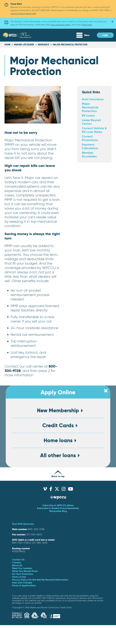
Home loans (58, 440)
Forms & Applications (24, 585)
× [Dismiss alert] (110, 20)
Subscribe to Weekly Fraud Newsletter (58, 508)
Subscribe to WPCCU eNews (58, 505)
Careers (16, 562)
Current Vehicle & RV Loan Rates (94, 130)
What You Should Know (25, 571)
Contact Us (18, 559)
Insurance (43, 44)
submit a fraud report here (23, 13)
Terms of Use (19, 576)
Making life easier (24, 44)
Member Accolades (89, 154)
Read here (87, 24)
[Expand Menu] (85, 35)
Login (105, 35)
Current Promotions (90, 138)
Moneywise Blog (58, 510)
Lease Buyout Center (91, 121)
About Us (17, 565)
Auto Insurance (93, 99)
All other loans (58, 455)
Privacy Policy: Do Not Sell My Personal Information (40, 579)
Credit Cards (58, 425)
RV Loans (88, 115)
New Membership (58, 410)
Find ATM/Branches (23, 523)
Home (7, 44)
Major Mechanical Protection (90, 107)
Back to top (58, 474)
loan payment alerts (60, 24)
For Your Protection (22, 573)
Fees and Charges (22, 582)
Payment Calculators (90, 146)
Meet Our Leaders (22, 568)
